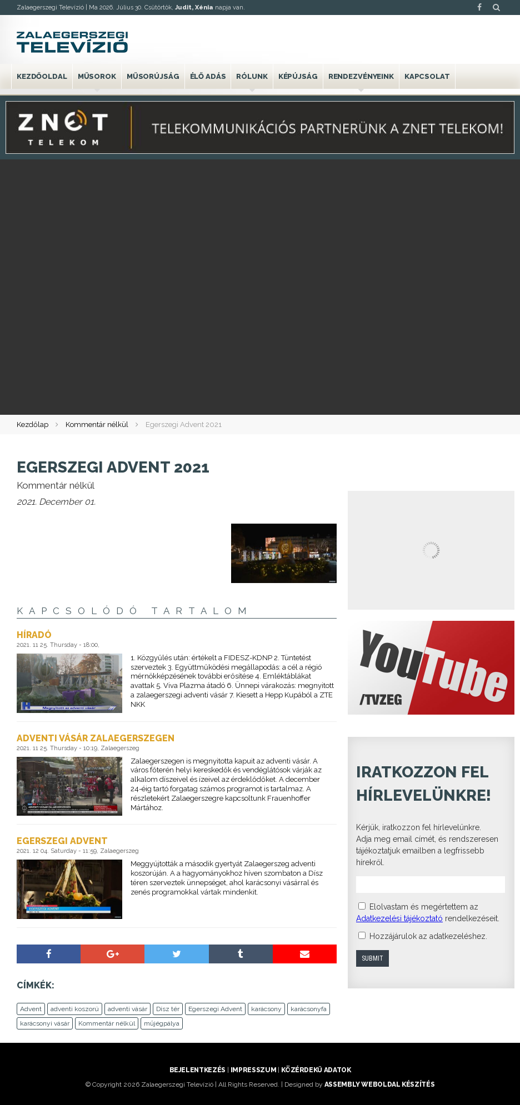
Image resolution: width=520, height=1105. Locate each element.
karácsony (266, 1009)
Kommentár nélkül (97, 424)
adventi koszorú (75, 1009)
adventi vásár (127, 1009)
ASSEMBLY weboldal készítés (379, 1084)
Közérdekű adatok (316, 1070)
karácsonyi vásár (44, 1023)
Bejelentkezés (197, 1070)
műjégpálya (161, 1023)
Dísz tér (167, 1009)
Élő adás (208, 76)
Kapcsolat (427, 76)
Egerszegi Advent (215, 1009)
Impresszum (253, 1070)
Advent (31, 1009)
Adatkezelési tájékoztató (399, 918)
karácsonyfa (309, 1009)
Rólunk (251, 76)
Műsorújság (153, 76)
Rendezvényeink (361, 76)
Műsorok (97, 76)
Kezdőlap (32, 424)
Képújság (298, 76)
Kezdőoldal (42, 76)
